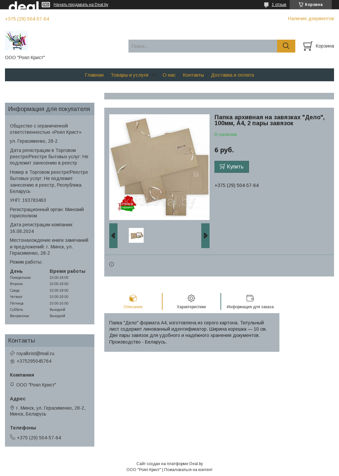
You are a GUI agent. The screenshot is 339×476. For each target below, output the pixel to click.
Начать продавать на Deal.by (81, 4)
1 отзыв (279, 4)
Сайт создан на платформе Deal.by (169, 463)
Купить (235, 166)
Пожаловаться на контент (188, 469)
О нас (169, 75)
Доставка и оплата (232, 75)
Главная (94, 75)
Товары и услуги (129, 75)
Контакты (193, 75)
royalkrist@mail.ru (35, 353)
